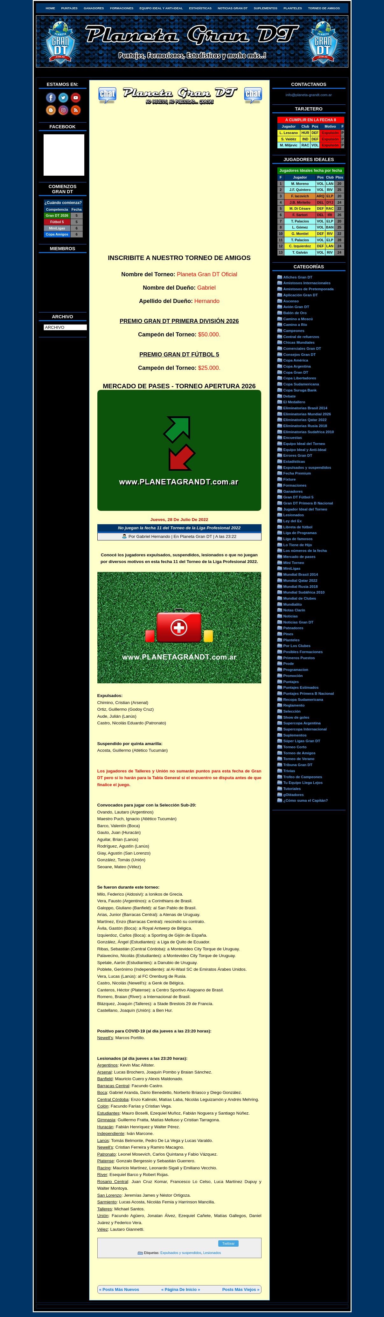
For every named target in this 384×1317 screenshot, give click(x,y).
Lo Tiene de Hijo (297, 545)
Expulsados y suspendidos (180, 1253)
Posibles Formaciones (303, 652)
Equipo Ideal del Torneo (304, 443)
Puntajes (69, 8)
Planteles (292, 8)
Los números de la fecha (305, 550)
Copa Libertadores (299, 378)
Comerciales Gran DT (302, 348)
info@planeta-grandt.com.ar (309, 95)
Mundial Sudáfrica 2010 (304, 592)
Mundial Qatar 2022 (300, 580)
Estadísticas (200, 8)
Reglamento (294, 705)
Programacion (295, 669)
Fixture (289, 479)
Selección (292, 711)
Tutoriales (292, 788)
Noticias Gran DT (233, 8)
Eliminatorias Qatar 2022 (305, 420)
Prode (288, 663)
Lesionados (212, 1253)
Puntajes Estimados (301, 687)
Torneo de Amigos (324, 8)
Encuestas (292, 437)
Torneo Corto (295, 747)
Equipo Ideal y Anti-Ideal (161, 8)
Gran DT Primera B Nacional (308, 503)
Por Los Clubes (297, 646)
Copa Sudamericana (301, 384)
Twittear (228, 1243)
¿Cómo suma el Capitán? (305, 800)
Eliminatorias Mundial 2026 (307, 414)
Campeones (293, 330)
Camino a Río (295, 324)
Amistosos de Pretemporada (308, 289)
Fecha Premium (297, 473)
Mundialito (292, 604)
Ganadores (94, 8)
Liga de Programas (300, 533)
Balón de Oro (295, 313)
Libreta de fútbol (297, 527)
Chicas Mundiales (299, 342)
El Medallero (294, 402)
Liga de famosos (298, 539)
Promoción (293, 675)
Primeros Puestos (299, 658)
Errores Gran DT (297, 455)
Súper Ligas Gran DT (301, 741)
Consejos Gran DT (299, 354)
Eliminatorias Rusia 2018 (305, 426)
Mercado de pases (299, 556)
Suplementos (265, 8)
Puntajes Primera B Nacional (308, 693)
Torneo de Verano (299, 759)
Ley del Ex (292, 521)
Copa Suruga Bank (300, 390)
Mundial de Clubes (299, 598)
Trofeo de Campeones (302, 777)
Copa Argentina (297, 366)
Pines (288, 634)
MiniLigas (292, 568)
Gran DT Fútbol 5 (298, 497)
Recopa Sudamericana (303, 699)
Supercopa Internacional (305, 729)
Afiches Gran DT (297, 277)
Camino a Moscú (298, 319)
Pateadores (293, 628)
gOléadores (293, 794)
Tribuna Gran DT (297, 765)
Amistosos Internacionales (307, 283)
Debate (289, 396)
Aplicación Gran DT (300, 295)
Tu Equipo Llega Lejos (303, 782)
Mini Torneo (293, 562)
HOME (50, 8)
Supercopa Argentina (302, 723)
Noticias (290, 616)
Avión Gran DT (296, 307)
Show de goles (296, 717)
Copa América (295, 360)
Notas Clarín (294, 610)
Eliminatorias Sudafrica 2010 (308, 432)
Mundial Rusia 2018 (300, 586)
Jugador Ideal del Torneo (305, 509)
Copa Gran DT (295, 372)
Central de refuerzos (301, 337)
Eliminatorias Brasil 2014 (305, 408)
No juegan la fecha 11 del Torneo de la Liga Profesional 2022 (179, 527)
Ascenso (291, 301)
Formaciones (121, 8)
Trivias (289, 771)
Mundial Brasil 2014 (300, 574)
